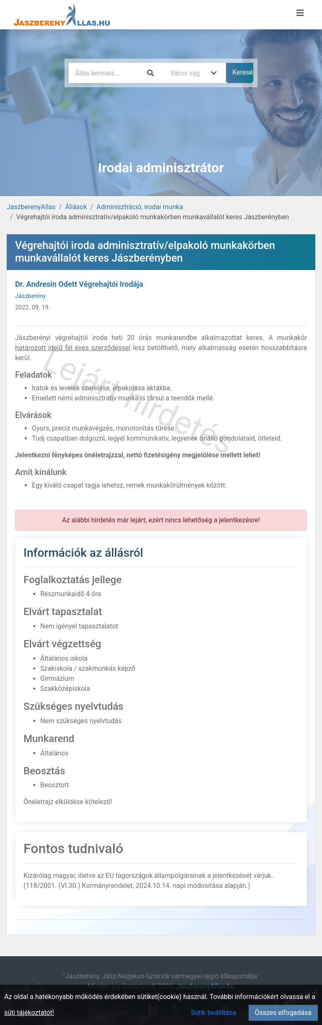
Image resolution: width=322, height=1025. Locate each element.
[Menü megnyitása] (300, 13)
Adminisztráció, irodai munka (139, 207)
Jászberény (30, 296)
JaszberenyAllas (31, 207)
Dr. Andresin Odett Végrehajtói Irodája (79, 284)
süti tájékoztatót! (29, 1013)
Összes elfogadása (283, 1013)
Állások (76, 207)
